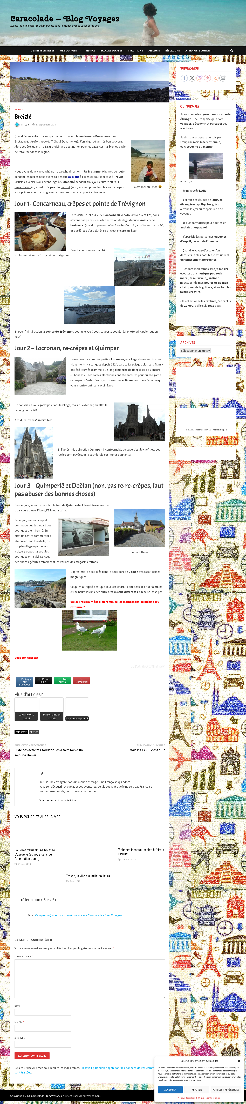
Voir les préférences (226, 1089)
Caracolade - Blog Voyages (46, 1098)
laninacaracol (198, 430)
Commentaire (24, 959)
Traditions (135, 50)
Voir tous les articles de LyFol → (57, 803)
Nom (18, 1008)
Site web (20, 1040)
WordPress (85, 1098)
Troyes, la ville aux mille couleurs (88, 879)
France (90, 50)
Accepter (170, 1089)
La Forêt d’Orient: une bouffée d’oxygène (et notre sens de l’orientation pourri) (35, 857)
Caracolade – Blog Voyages (64, 18)
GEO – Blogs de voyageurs (217, 430)
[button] (239, 1061)
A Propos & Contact (198, 50)
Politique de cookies (186, 1097)
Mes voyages (68, 50)
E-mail (19, 1024)
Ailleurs (154, 50)
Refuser (197, 1089)
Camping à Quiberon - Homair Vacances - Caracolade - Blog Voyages (78, 918)
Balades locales (111, 50)
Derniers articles (42, 50)
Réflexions (172, 50)
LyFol (27, 124)
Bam (97, 1098)
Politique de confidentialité (208, 1097)
